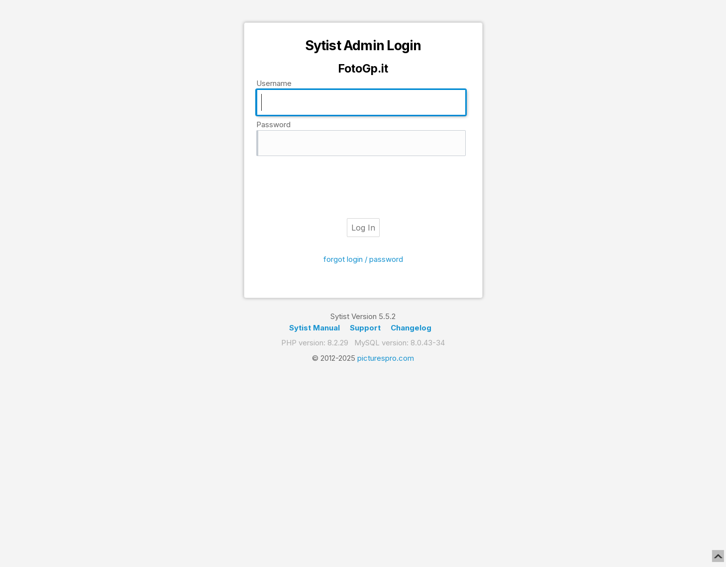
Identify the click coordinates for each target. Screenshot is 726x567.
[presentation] (363, 187)
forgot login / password (363, 259)
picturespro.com (385, 358)
